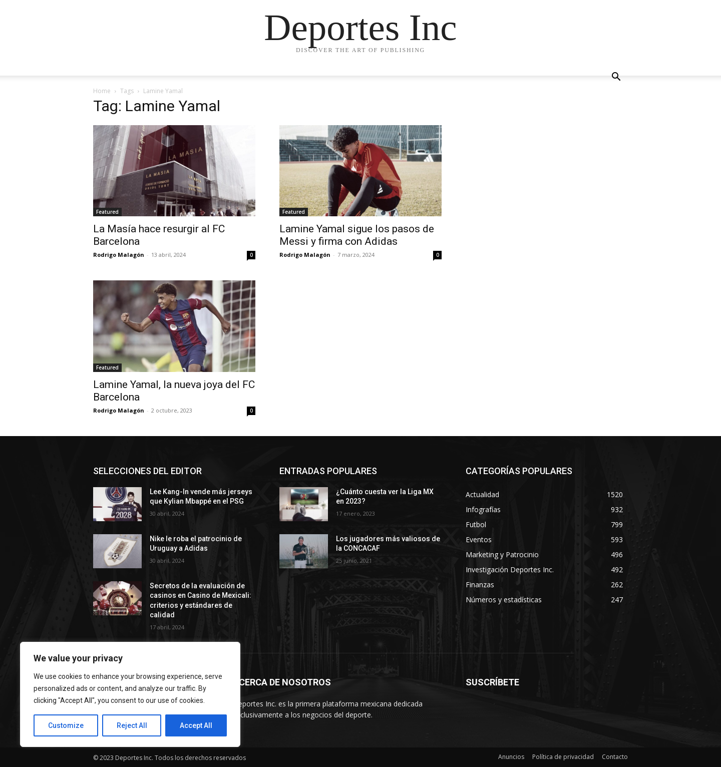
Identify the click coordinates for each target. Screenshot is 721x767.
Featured (107, 211)
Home (102, 91)
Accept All (196, 725)
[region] (130, 694)
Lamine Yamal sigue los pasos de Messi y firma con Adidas (356, 235)
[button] (616, 78)
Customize (66, 725)
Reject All (132, 725)
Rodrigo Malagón (118, 254)
